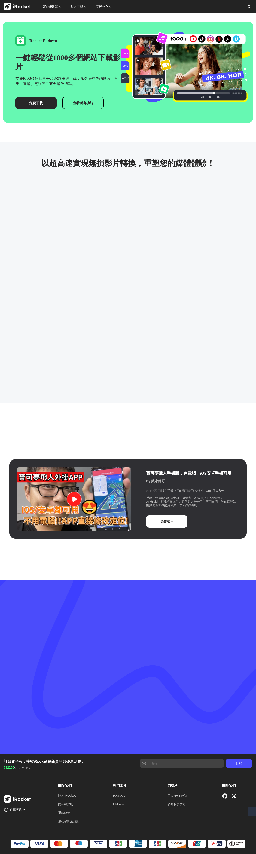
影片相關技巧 (177, 804)
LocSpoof (120, 795)
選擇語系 (14, 809)
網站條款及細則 (68, 821)
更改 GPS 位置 (177, 795)
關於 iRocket (67, 795)
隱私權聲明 (65, 804)
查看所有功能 (83, 103)
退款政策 (64, 813)
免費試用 (167, 521)
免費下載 (36, 103)
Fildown (118, 804)
